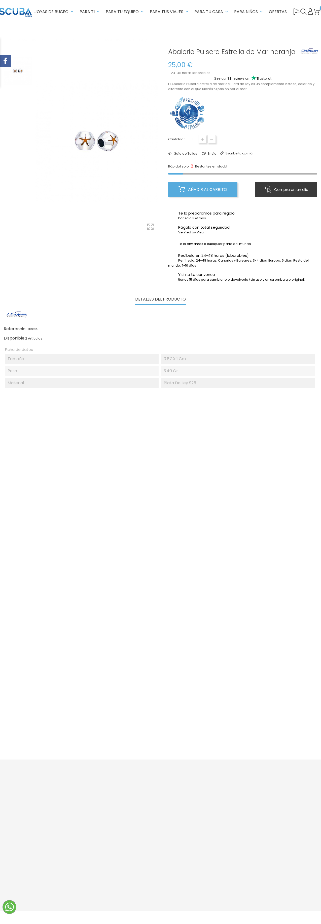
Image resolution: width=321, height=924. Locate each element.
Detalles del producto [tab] (160, 299)
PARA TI (90, 12)
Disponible (14, 338)
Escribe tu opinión (240, 153)
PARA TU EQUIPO (125, 12)
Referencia (14, 328)
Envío (212, 153)
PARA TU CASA (211, 12)
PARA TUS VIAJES (169, 12)
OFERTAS (278, 12)
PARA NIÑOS (249, 12)
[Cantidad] (193, 139)
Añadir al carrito (203, 189)
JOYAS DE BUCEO (54, 12)
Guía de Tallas (185, 153)
